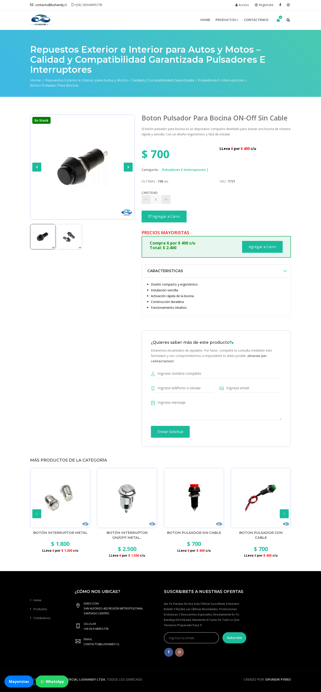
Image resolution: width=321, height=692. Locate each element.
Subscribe (234, 638)
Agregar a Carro (164, 216)
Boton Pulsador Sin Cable (194, 532)
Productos (227, 19)
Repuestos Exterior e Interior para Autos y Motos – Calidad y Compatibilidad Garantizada (119, 80)
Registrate (264, 5)
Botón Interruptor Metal (60, 532)
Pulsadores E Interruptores (221, 80)
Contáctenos (256, 19)
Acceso (242, 5)
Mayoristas (19, 681)
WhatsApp (52, 681)
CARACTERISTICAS (165, 271)
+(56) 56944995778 (86, 5)
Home (205, 19)
